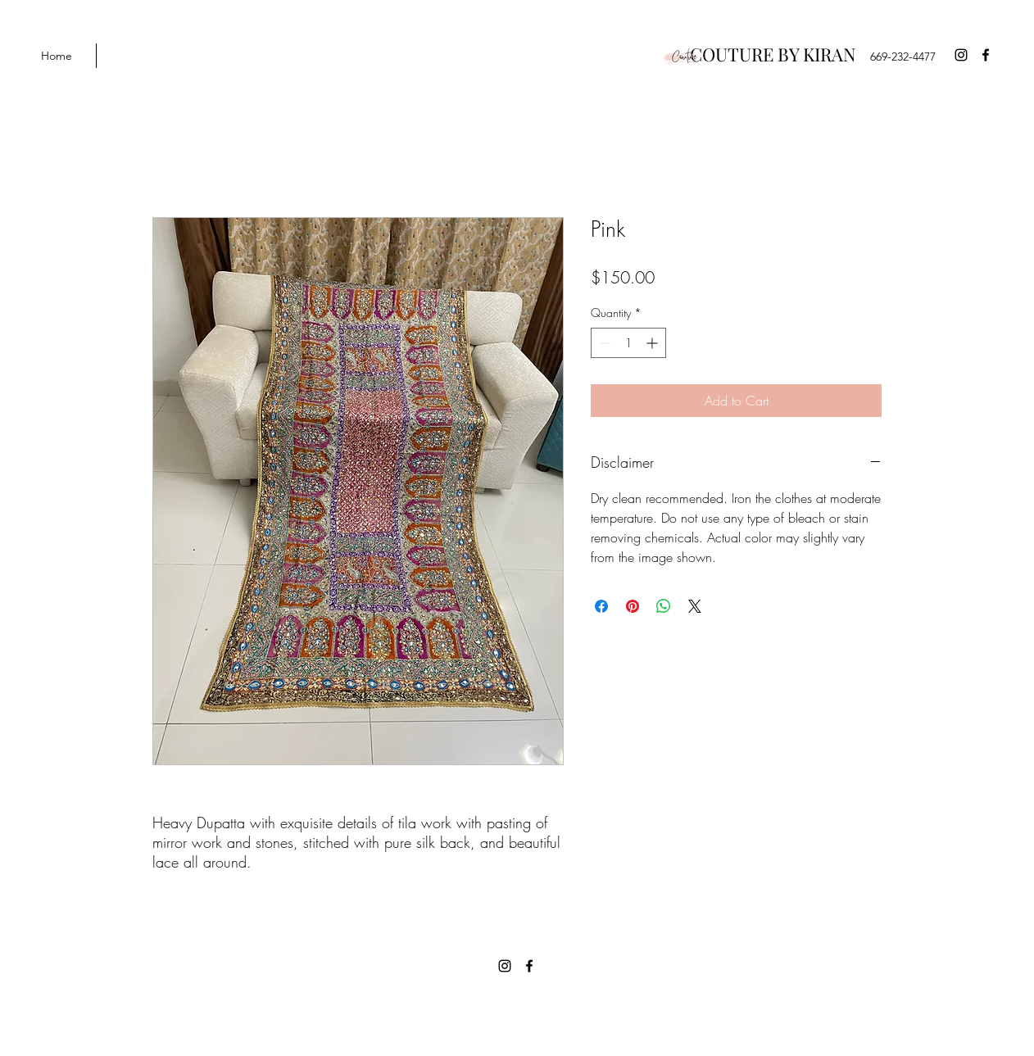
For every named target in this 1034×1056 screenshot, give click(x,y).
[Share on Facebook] (601, 606)
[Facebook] (985, 55)
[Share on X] (695, 606)
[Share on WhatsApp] (663, 606)
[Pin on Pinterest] (632, 606)
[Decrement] (603, 343)
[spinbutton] (628, 343)
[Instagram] (961, 55)
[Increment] (653, 343)
